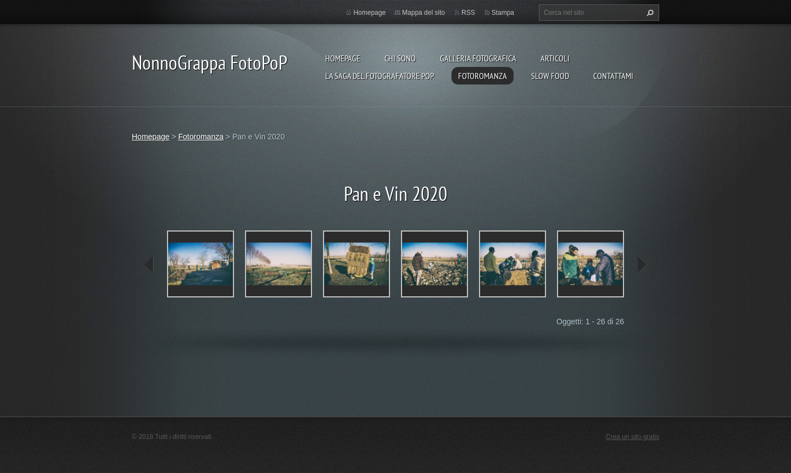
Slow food (550, 75)
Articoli (555, 58)
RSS (468, 12)
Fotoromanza (482, 75)
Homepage (342, 58)
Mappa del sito (423, 12)
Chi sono (400, 58)
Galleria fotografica (478, 58)
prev (149, 264)
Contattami (613, 75)
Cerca (648, 12)
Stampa (503, 12)
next (641, 264)
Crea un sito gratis (632, 437)
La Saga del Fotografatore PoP (379, 75)
